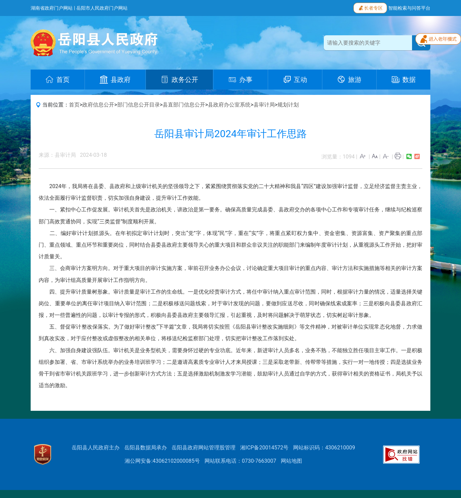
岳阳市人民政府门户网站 (102, 8)
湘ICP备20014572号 (264, 447)
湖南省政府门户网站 (52, 8)
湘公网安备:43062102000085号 (162, 461)
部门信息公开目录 (138, 105)
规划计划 (288, 105)
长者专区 (370, 7)
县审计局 (264, 105)
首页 (74, 105)
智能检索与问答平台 (409, 8)
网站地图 (291, 461)
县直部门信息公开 (184, 105)
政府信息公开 (98, 105)
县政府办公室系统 (229, 105)
